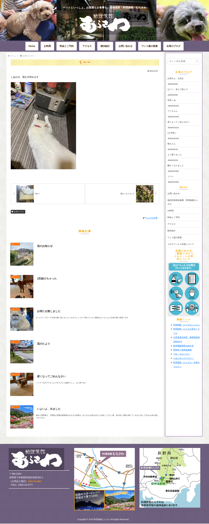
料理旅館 (182, 329)
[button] (197, 61)
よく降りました (174, 154)
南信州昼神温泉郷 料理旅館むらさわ (182, 202)
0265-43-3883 (34, 481)
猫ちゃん (171, 144)
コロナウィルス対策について (180, 244)
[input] (183, 61)
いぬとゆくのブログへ (183, 358)
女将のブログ (18, 212)
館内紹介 (171, 230)
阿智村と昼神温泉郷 (182, 350)
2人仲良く (172, 133)
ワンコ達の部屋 (174, 237)
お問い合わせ (173, 193)
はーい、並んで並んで (177, 89)
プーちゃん (172, 111)
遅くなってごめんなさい (178, 122)
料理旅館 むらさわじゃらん (186, 325)
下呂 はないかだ (181, 354)
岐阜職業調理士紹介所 (183, 346)
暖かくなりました (175, 165)
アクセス (171, 224)
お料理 (170, 210)
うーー (170, 176)
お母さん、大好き (175, 78)
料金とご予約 (173, 217)
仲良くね (171, 100)
